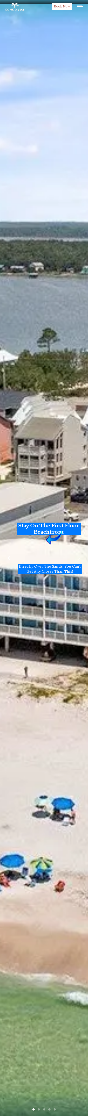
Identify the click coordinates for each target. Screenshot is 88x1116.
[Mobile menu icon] (80, 6)
